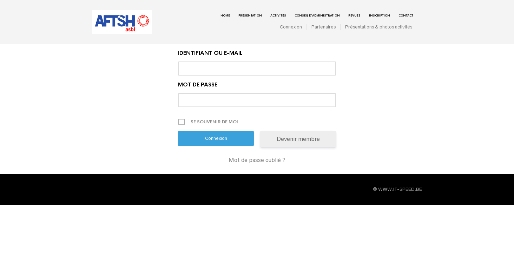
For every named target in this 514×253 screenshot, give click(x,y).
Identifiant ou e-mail (210, 53)
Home (225, 15)
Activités (278, 15)
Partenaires (323, 27)
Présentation (250, 15)
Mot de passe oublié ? (257, 160)
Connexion (291, 27)
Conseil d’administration (317, 15)
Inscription (379, 15)
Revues (354, 15)
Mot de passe (197, 84)
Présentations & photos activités (378, 27)
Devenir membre (298, 139)
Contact (405, 15)
